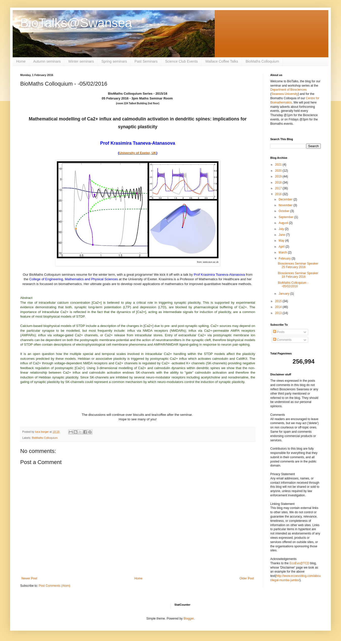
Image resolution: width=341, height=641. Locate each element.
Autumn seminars (47, 61)
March (283, 252)
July (282, 229)
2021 (279, 164)
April (282, 246)
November (286, 205)
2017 (279, 188)
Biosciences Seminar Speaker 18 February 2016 (298, 274)
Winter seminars (81, 61)
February (285, 258)
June (282, 235)
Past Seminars (146, 61)
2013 (279, 313)
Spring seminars (114, 61)
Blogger (188, 618)
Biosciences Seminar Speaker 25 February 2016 (298, 265)
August (284, 223)
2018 (279, 182)
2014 (279, 307)
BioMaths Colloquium (262, 61)
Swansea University (284, 94)
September (286, 217)
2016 (279, 194)
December (286, 199)
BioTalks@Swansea (76, 23)
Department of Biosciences (288, 89)
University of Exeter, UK (137, 153)
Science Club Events (181, 61)
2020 (279, 170)
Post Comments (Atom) (54, 585)
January (284, 293)
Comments (282, 340)
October (284, 211)
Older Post (246, 578)
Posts (278, 332)
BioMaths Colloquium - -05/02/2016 (293, 284)
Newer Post (29, 578)
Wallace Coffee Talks (221, 61)
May (282, 240)
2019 (279, 176)
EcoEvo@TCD (299, 563)
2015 (279, 301)
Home (21, 61)
